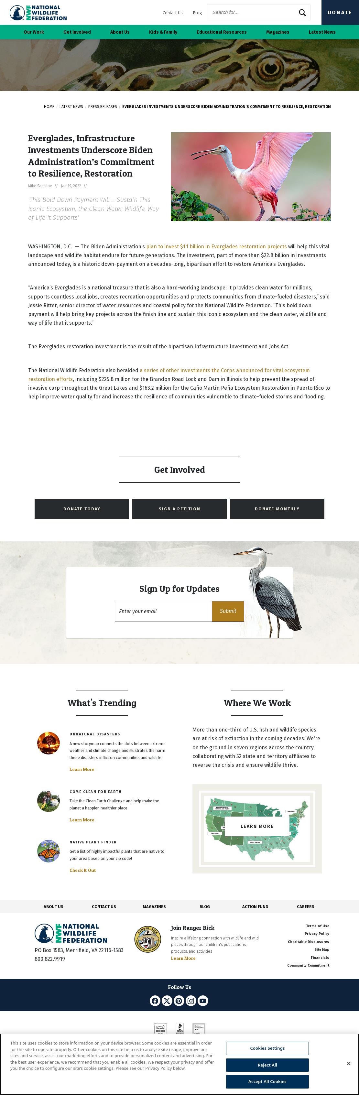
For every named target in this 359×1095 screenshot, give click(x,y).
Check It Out (83, 870)
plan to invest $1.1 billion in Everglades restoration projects (216, 247)
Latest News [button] (322, 32)
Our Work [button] (34, 32)
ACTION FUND (255, 906)
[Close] (349, 1064)
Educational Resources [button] (222, 32)
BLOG (205, 906)
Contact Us (173, 12)
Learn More (82, 769)
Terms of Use (317, 926)
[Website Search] (258, 12)
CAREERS (305, 906)
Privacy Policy (317, 934)
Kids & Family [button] (163, 32)
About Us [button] (120, 32)
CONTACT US (104, 906)
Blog (197, 12)
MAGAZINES (154, 906)
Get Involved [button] (77, 32)
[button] (228, 611)
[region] (179, 1064)
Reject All (267, 1065)
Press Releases (102, 106)
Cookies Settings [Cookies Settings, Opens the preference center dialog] (267, 1048)
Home (49, 106)
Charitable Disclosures (308, 942)
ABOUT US (53, 906)
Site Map (322, 950)
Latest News (71, 106)
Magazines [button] (277, 32)
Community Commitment (308, 965)
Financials (320, 958)
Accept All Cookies (267, 1081)
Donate (340, 12)
